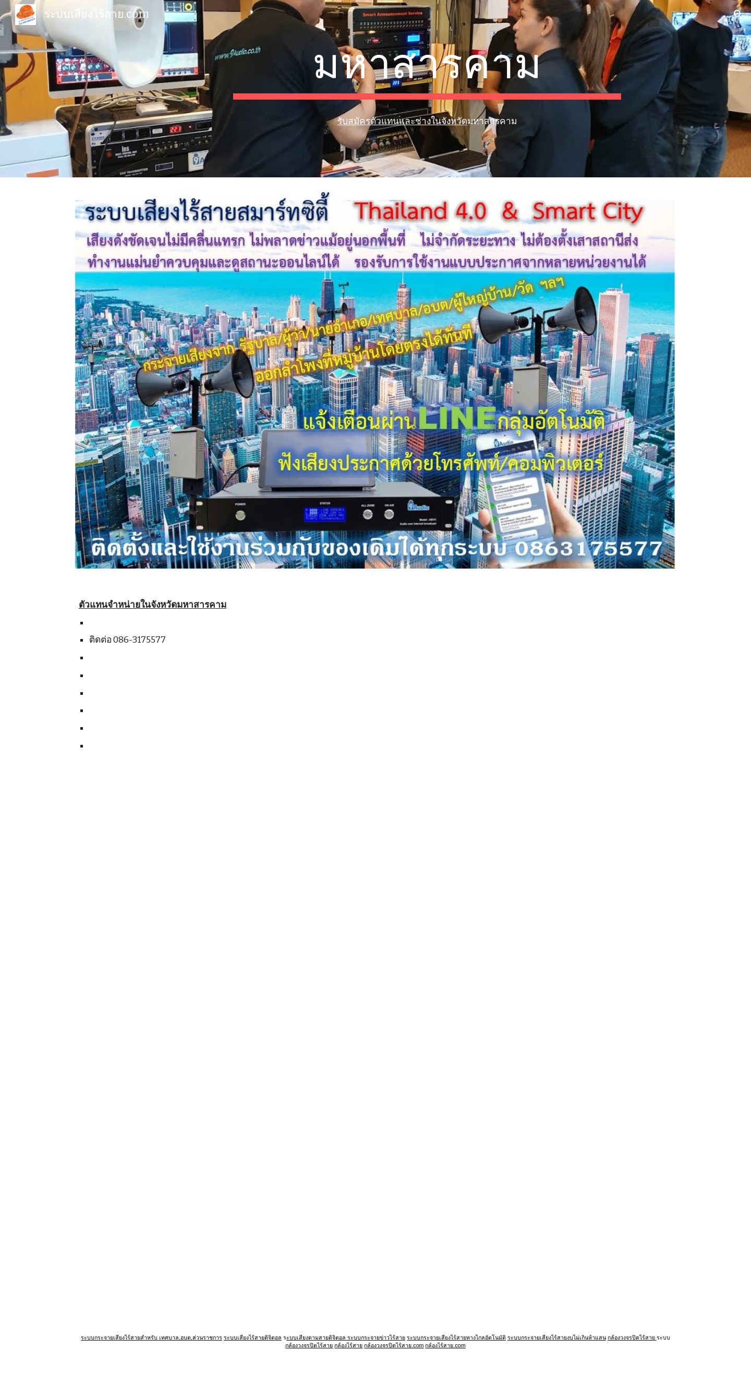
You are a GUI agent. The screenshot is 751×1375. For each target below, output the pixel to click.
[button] (738, 14)
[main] (427, 69)
